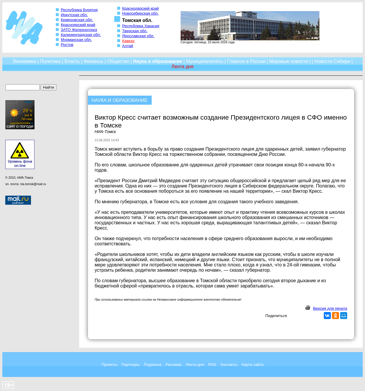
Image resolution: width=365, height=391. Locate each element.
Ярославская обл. (138, 36)
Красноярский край (78, 25)
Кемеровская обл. (77, 20)
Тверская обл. (134, 31)
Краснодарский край (140, 8)
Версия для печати (330, 308)
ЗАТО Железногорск (79, 29)
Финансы (93, 61)
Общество (118, 61)
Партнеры (131, 364)
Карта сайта (252, 364)
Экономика (24, 61)
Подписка (152, 364)
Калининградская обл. (81, 34)
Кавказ (128, 41)
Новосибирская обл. (140, 13)
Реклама (173, 364)
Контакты (229, 364)
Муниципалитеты (204, 61)
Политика (50, 61)
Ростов (67, 44)
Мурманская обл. (76, 39)
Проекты (109, 364)
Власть (72, 61)
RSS (212, 364)
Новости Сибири (332, 61)
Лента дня (195, 364)
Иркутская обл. (74, 15)
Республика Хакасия (140, 26)
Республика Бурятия (79, 10)
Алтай (127, 46)
